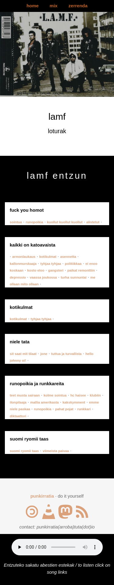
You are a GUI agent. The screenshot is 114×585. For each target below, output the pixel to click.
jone (43, 354)
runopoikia (34, 222)
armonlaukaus (23, 256)
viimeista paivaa (56, 451)
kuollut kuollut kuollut (65, 222)
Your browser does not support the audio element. (57, 547)
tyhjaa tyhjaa (50, 263)
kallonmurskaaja (23, 263)
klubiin (95, 395)
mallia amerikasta (44, 402)
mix (53, 5)
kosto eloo (35, 270)
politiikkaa (73, 263)
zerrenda (78, 5)
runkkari (84, 409)
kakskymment (74, 402)
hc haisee (78, 395)
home (32, 5)
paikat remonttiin (81, 270)
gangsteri (56, 270)
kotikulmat (47, 256)
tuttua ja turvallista (66, 354)
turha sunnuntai (74, 277)
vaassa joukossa (43, 277)
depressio (18, 277)
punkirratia (42, 496)
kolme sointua (55, 395)
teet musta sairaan (25, 395)
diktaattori (18, 416)
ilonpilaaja (18, 402)
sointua (16, 222)
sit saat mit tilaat (23, 354)
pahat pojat (64, 409)
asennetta (68, 256)
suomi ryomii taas (24, 451)
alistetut (92, 222)
